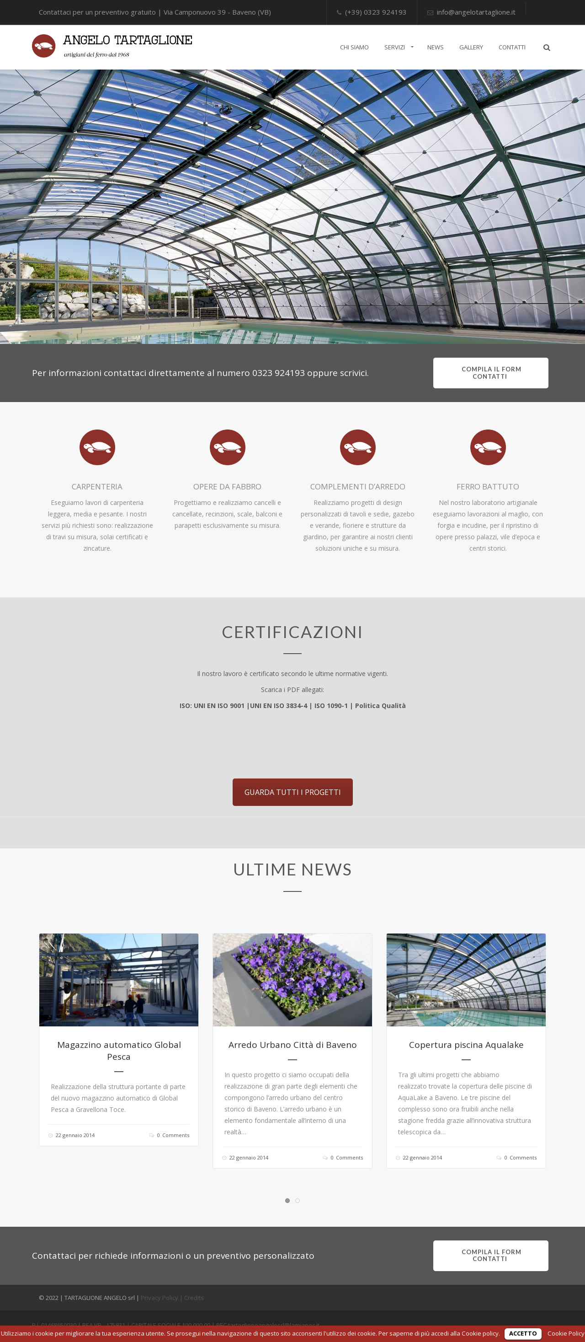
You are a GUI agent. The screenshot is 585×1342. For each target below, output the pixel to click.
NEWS (435, 47)
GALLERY (471, 47)
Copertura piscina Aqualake (466, 1045)
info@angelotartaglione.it (476, 11)
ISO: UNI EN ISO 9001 (212, 705)
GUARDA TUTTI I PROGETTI (293, 792)
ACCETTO (523, 1333)
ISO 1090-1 (331, 705)
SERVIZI (394, 47)
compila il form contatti (490, 372)
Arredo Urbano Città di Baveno (293, 1045)
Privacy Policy (159, 1298)
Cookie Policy (566, 1333)
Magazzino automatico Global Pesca (119, 1051)
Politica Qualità (380, 705)
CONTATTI (512, 47)
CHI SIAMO (354, 47)
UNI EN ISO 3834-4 (278, 705)
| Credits (192, 1298)
